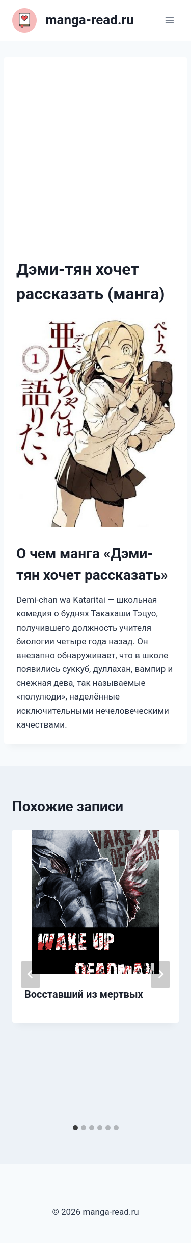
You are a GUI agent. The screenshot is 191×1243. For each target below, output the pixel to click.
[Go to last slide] (30, 974)
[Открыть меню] (169, 20)
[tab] (75, 1127)
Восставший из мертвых (83, 994)
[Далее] (160, 974)
